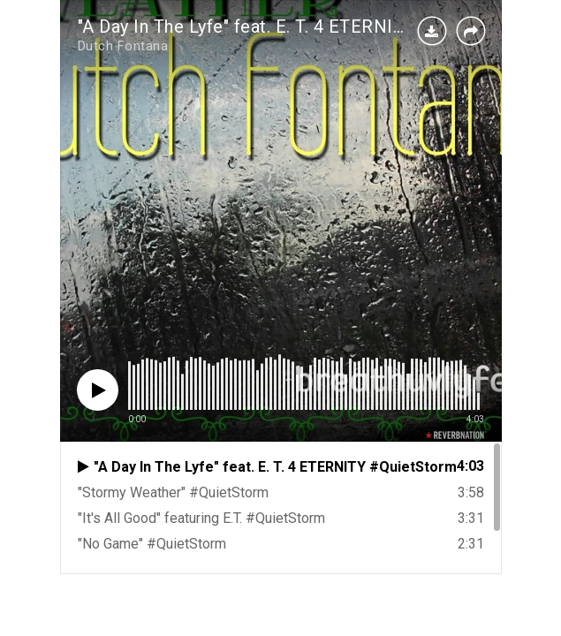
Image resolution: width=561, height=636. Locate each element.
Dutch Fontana (123, 46)
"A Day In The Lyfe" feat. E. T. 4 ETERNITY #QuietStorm (302, 26)
